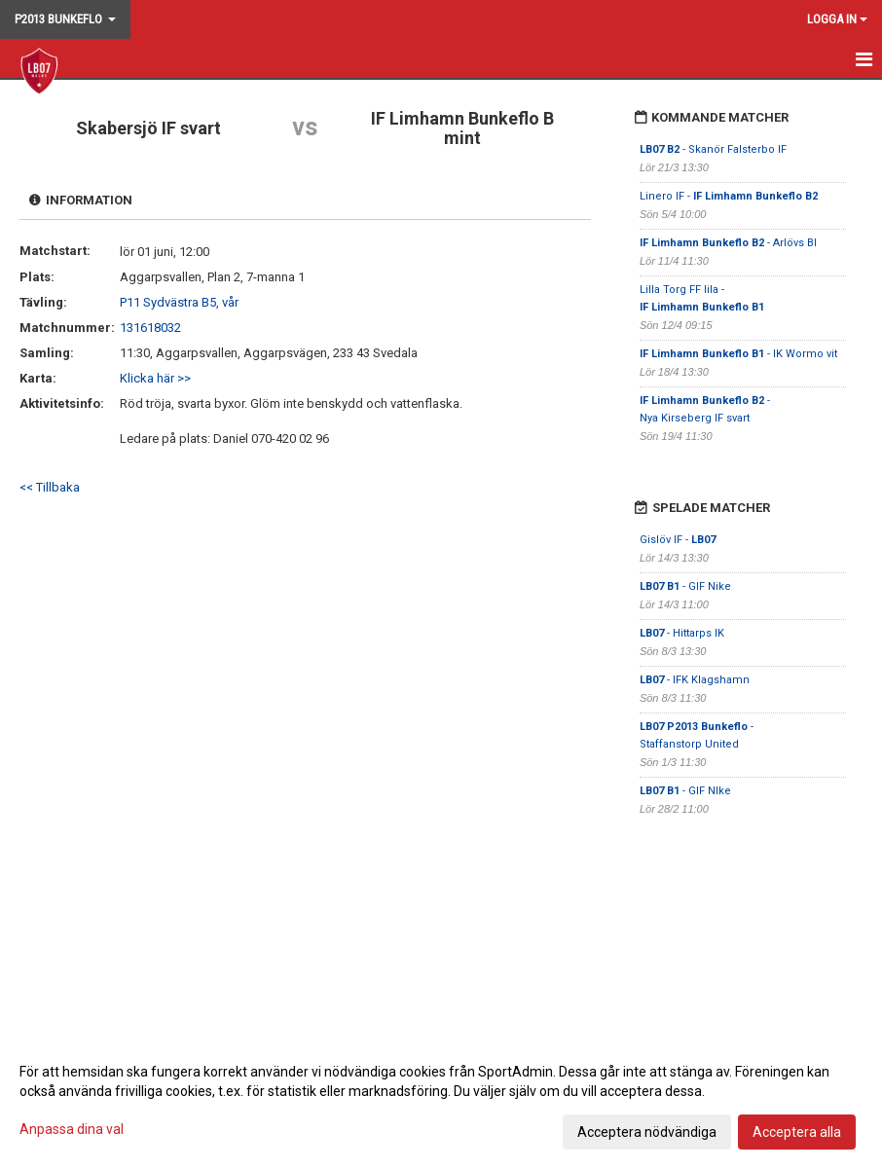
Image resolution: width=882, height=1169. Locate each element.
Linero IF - (729, 196)
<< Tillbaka (49, 487)
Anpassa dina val (71, 1129)
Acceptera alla (797, 1132)
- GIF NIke (685, 791)
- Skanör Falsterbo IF (713, 149)
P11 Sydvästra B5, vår (179, 302)
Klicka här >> (155, 378)
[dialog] (441, 1101)
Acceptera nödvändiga (647, 1132)
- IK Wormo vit (738, 353)
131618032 (150, 327)
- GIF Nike (685, 586)
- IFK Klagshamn (695, 680)
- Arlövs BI (728, 243)
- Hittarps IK (682, 633)
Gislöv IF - (678, 539)
